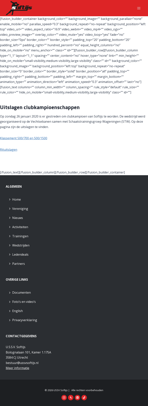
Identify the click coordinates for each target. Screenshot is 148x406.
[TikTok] (84, 397)
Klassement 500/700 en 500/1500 (23, 138)
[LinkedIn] (77, 397)
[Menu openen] (138, 8)
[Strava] (70, 397)
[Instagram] (64, 397)
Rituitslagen (8, 149)
